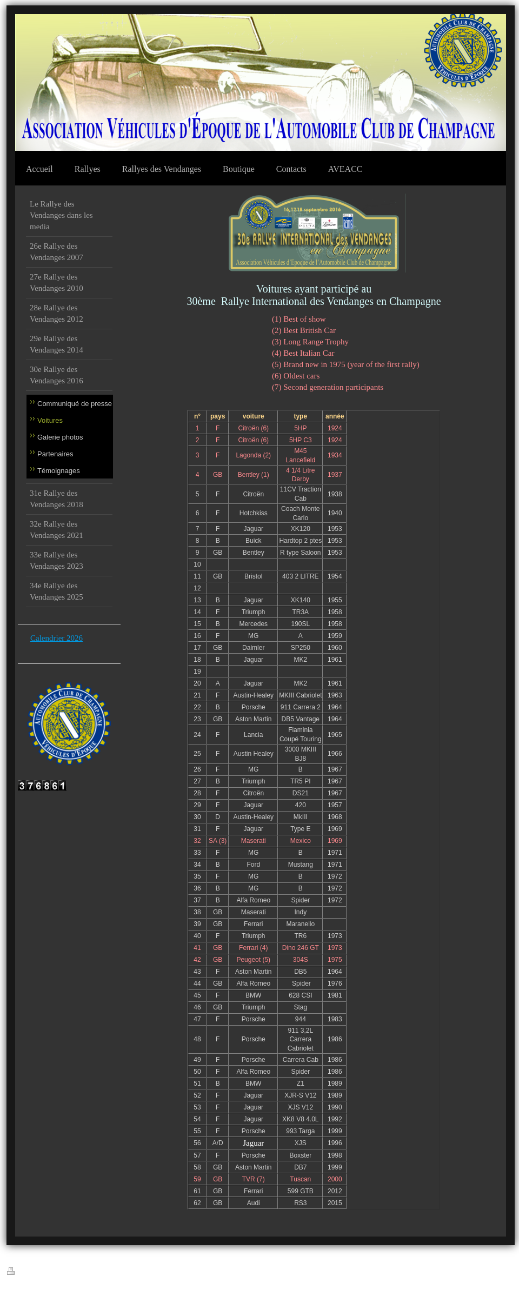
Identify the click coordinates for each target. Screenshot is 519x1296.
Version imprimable (38, 1272)
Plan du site (89, 1273)
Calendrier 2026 (56, 638)
